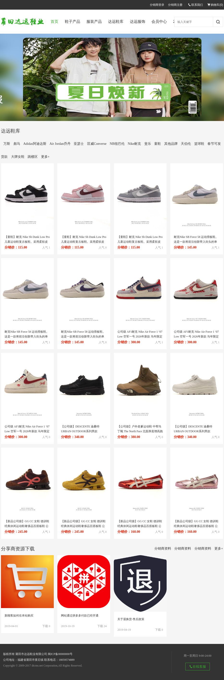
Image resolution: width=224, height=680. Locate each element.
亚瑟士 (79, 144)
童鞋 (157, 144)
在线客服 (197, 666)
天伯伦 (186, 144)
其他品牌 (171, 144)
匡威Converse (97, 144)
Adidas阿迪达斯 (34, 144)
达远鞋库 (115, 21)
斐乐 (147, 144)
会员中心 (159, 21)
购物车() (215, 4)
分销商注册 (175, 4)
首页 (54, 21)
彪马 (16, 144)
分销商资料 (162, 548)
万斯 (6, 144)
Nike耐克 (134, 144)
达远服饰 (137, 21)
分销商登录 (157, 4)
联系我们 (195, 4)
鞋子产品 (72, 21)
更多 (45, 157)
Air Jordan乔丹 (60, 144)
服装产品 (94, 21)
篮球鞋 (199, 144)
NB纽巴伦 (117, 144)
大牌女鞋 (17, 157)
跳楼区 (33, 157)
